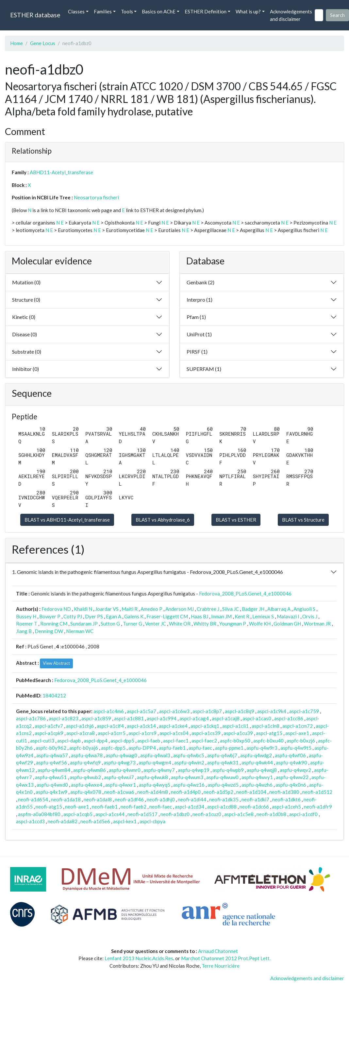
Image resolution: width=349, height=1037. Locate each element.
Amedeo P (151, 609)
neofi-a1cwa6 (119, 792)
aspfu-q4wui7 (119, 777)
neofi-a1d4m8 (152, 792)
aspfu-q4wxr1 (120, 785)
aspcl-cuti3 (42, 741)
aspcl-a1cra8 (80, 733)
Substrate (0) (26, 351)
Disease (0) (24, 334)
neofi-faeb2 (133, 807)
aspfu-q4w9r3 (261, 748)
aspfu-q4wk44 (257, 762)
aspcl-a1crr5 (111, 733)
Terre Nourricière (221, 966)
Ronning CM (53, 624)
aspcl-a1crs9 (142, 733)
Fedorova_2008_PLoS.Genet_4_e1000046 (245, 593)
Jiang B (24, 631)
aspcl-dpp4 (96, 741)
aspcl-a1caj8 (226, 718)
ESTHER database (35, 15)
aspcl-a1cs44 (110, 814)
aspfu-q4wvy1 (257, 777)
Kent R (242, 616)
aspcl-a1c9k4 (271, 711)
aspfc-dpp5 (113, 748)
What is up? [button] (248, 11)
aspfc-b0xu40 (268, 741)
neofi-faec (160, 807)
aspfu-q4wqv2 (295, 770)
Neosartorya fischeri (96, 197)
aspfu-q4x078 (85, 792)
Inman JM (221, 616)
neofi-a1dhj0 (161, 799)
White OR (180, 624)
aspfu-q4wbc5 (188, 755)
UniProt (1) (199, 334)
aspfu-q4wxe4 (86, 785)
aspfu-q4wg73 (120, 762)
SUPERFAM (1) (204, 369)
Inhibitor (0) (25, 369)
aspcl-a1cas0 (256, 718)
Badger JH (253, 609)
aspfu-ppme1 (229, 748)
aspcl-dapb (69, 741)
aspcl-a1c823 (63, 718)
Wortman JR (317, 624)
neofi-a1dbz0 (175, 814)
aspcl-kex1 (125, 821)
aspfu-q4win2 (189, 762)
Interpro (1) (199, 299)
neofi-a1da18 (66, 799)
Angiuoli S (304, 609)
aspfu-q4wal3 (155, 755)
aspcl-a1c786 (31, 718)
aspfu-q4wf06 (290, 755)
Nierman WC (79, 631)
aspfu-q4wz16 (189, 785)
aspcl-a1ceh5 (286, 807)
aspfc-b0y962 (51, 748)
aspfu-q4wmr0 (125, 770)
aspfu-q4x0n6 (290, 785)
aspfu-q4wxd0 (52, 785)
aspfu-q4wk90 (291, 762)
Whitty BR (204, 624)
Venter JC (155, 624)
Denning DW (49, 631)
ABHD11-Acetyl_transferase (61, 172)
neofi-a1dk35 (224, 799)
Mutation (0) (26, 282)
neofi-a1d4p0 (186, 792)
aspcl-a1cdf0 (303, 814)
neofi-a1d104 (251, 792)
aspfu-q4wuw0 (222, 777)
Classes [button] (76, 11)
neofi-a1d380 (284, 792)
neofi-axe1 (77, 807)
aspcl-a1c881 (129, 718)
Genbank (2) (200, 282)
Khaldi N (83, 609)
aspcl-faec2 (204, 741)
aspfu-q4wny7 (159, 770)
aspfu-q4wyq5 (154, 785)
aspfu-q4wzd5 (223, 785)
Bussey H (26, 616)
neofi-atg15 (49, 807)
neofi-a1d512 (317, 792)
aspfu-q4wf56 (51, 762)
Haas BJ (199, 616)
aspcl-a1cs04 (174, 733)
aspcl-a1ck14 (141, 726)
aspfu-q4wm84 (54, 770)
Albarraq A (279, 609)
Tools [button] (127, 11)
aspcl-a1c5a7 (141, 711)
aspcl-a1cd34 (189, 807)
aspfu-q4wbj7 (222, 755)
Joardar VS (107, 609)
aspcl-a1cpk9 (49, 733)
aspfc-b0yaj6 (83, 748)
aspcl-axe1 (297, 733)
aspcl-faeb (148, 741)
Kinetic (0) (23, 317)
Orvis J (309, 616)
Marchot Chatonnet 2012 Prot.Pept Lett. (226, 958)
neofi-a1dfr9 (318, 807)
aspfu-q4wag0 (121, 755)
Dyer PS (94, 616)
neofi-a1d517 (142, 814)
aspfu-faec (200, 748)
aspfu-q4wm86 (89, 770)
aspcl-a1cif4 (110, 726)
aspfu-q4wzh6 (257, 785)
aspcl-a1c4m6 (108, 711)
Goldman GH (287, 624)
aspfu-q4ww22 (292, 777)
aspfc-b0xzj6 (301, 741)
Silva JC (230, 609)
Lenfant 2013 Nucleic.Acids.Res (139, 958)
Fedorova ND (56, 609)
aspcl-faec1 (176, 741)
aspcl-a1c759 (304, 711)
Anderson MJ (179, 609)
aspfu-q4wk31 (223, 762)
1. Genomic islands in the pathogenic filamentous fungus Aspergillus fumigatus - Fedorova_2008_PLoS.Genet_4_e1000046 (147, 572)
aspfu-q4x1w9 (51, 792)
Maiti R (130, 609)
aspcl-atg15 (269, 733)
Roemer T (26, 624)
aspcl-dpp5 (122, 741)
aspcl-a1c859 (96, 718)
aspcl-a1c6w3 (174, 711)
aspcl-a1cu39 (238, 733)
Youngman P (232, 624)
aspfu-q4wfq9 (85, 762)
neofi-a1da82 (62, 821)
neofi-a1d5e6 (95, 821)
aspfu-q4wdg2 (256, 755)
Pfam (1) (196, 317)
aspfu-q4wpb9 (228, 770)
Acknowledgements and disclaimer (291, 15)
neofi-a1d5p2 (218, 792)
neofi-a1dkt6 (286, 799)
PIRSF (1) (197, 351)
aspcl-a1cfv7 (49, 726)
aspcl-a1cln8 (265, 726)
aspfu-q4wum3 (187, 777)
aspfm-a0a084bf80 (39, 814)
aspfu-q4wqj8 (262, 770)
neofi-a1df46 (129, 799)
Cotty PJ (72, 616)
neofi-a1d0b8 (271, 814)
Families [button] (103, 11)
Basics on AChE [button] (158, 11)
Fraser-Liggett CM (167, 616)
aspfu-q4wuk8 (152, 777)
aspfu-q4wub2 (85, 777)
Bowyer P (49, 616)
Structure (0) (26, 299)
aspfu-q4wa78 (87, 755)
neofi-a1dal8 (98, 799)
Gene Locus (42, 43)
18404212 (54, 695)
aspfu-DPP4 (142, 748)
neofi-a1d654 (33, 799)
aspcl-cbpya (152, 821)
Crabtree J (208, 609)
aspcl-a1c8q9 (239, 711)
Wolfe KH (260, 624)
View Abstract (56, 663)
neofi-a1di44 (192, 799)
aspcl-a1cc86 (288, 718)
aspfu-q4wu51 (51, 777)
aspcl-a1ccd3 (30, 821)
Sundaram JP (84, 624)
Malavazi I (288, 616)
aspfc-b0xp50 (235, 741)
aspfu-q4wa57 (52, 755)
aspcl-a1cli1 (235, 726)
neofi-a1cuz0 (206, 814)
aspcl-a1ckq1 (205, 726)
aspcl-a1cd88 (222, 807)
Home (16, 43)
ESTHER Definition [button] (205, 11)
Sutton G (110, 624)
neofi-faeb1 (105, 807)
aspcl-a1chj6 (80, 726)
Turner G (132, 624)
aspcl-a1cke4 (173, 726)
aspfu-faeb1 (172, 748)
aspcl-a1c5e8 (239, 814)
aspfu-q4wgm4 (155, 762)
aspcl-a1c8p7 (207, 711)
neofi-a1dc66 (254, 807)
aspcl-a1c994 (161, 718)
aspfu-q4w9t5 (295, 748)
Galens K (133, 616)
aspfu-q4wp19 (193, 770)
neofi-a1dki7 (255, 799)
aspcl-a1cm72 (297, 726)
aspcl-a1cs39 (206, 733)
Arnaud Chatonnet (218, 951)
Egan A (113, 616)
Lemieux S (263, 616)
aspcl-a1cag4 (194, 718)
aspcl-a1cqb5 (77, 814)
